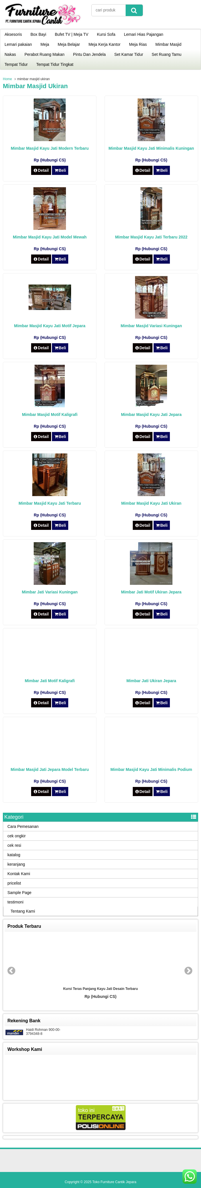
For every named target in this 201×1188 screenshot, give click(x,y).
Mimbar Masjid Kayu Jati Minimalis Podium (151, 769)
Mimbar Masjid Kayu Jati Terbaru (50, 503)
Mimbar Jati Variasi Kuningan (50, 592)
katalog (13, 854)
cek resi (14, 845)
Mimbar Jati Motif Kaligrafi (50, 680)
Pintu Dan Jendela (89, 54)
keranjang (16, 864)
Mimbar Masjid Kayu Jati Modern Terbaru (50, 148)
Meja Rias (138, 44)
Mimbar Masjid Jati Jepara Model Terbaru (50, 769)
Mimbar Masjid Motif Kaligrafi (49, 414)
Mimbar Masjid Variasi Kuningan (151, 325)
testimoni (15, 902)
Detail (41, 170)
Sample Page (19, 892)
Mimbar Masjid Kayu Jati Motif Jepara (49, 325)
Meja (45, 44)
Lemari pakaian (18, 44)
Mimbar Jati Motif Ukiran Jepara (151, 592)
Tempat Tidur (16, 64)
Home (7, 79)
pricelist (14, 883)
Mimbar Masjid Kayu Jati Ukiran (151, 503)
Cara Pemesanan (23, 826)
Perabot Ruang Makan (45, 54)
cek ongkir (16, 836)
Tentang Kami (23, 911)
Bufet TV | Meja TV (72, 34)
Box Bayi (38, 34)
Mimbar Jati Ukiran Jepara (151, 680)
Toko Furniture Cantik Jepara (114, 1182)
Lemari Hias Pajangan (143, 34)
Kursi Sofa (106, 34)
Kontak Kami (18, 873)
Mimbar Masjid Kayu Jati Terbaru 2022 (151, 237)
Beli (60, 170)
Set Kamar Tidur (128, 54)
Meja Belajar (69, 44)
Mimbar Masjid (168, 44)
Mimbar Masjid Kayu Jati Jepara (151, 414)
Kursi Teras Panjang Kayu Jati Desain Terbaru (100, 989)
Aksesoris (13, 34)
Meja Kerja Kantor (104, 44)
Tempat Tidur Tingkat (54, 64)
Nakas (10, 54)
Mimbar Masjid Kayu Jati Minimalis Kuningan (151, 148)
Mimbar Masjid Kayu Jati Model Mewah (50, 237)
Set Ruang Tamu (166, 54)
